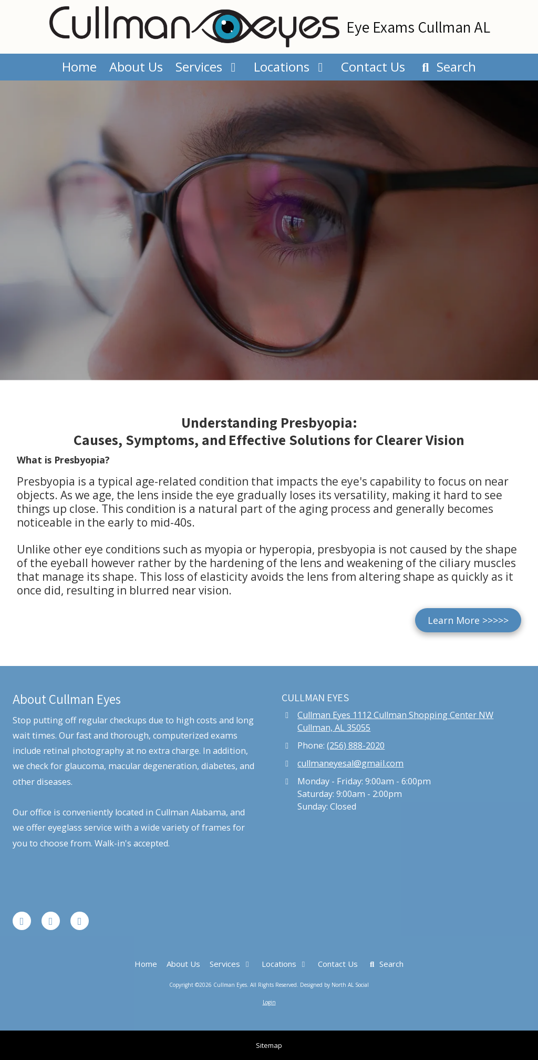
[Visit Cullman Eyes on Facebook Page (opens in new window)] (22, 921)
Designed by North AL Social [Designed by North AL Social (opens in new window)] (334, 984)
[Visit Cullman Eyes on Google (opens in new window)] (51, 921)
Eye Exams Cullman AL (418, 27)
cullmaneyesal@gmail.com (350, 763)
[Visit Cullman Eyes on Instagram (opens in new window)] (79, 921)
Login (269, 1002)
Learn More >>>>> (468, 620)
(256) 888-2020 (356, 745)
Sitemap (269, 1045)
